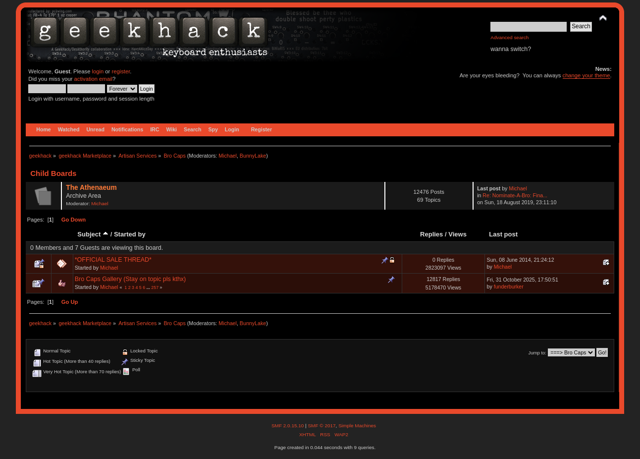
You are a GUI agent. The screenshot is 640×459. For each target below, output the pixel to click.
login (98, 71)
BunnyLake (253, 156)
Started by (130, 234)
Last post (503, 234)
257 (155, 287)
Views (457, 234)
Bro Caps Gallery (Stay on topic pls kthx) (130, 279)
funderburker (509, 286)
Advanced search (509, 37)
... (149, 287)
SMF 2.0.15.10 (288, 425)
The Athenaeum (91, 187)
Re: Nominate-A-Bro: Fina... (514, 195)
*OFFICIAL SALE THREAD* (113, 259)
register (120, 71)
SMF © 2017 (321, 425)
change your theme (586, 75)
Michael (227, 156)
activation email (93, 79)
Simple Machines (357, 425)
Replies (431, 234)
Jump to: (537, 352)
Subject (92, 234)
